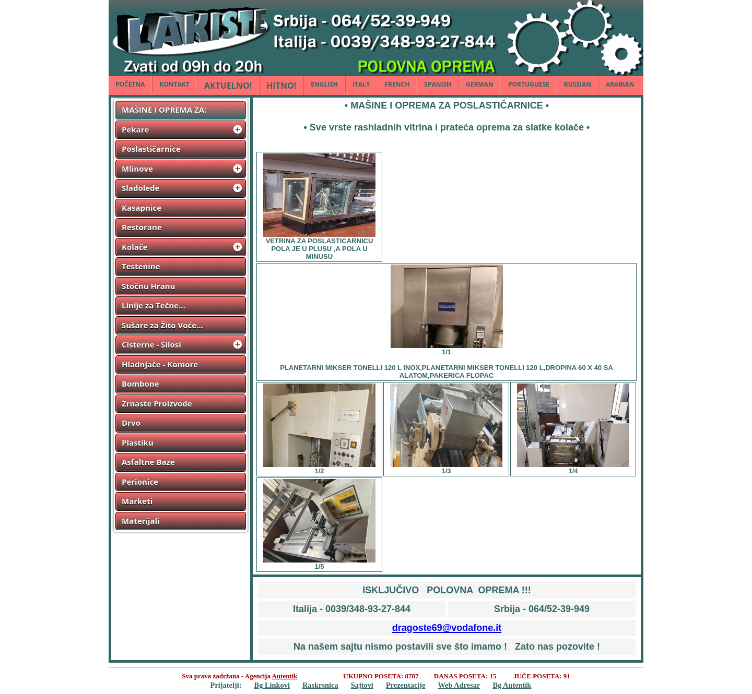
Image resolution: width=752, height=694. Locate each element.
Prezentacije (406, 685)
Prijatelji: (226, 685)
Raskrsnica (320, 685)
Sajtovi (362, 685)
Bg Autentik (511, 685)
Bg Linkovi (272, 685)
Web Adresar (459, 685)
